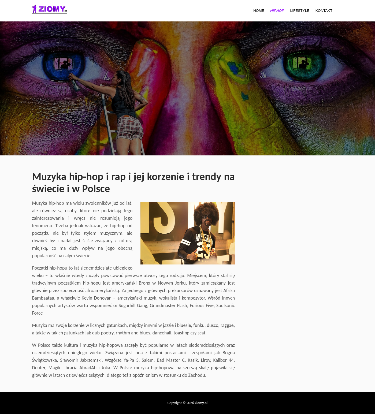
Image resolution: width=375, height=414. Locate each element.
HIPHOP (277, 11)
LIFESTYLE (300, 11)
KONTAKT (323, 11)
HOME (258, 11)
